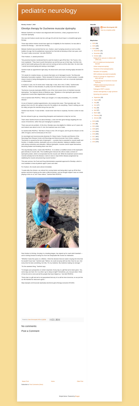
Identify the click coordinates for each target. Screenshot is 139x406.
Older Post (80, 381)
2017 (94, 136)
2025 (94, 46)
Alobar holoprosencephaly (101, 66)
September (97, 97)
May (95, 108)
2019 (94, 131)
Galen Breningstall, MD (110, 27)
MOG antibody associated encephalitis (105, 74)
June (95, 105)
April (95, 110)
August (96, 100)
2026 (94, 43)
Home (53, 381)
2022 (94, 124)
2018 (94, 134)
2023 (94, 121)
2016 (94, 139)
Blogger (77, 396)
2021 (94, 126)
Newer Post (25, 381)
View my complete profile (108, 30)
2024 (94, 48)
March (96, 113)
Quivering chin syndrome (101, 94)
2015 (94, 141)
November (97, 53)
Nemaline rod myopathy (100, 71)
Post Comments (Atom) (36, 384)
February (96, 115)
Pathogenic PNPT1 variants (102, 89)
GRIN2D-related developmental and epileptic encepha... (104, 85)
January (96, 118)
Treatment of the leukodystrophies (103, 69)
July (95, 102)
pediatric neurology (49, 10)
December (97, 51)
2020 (94, 129)
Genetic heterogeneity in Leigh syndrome (105, 91)
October (96, 56)
